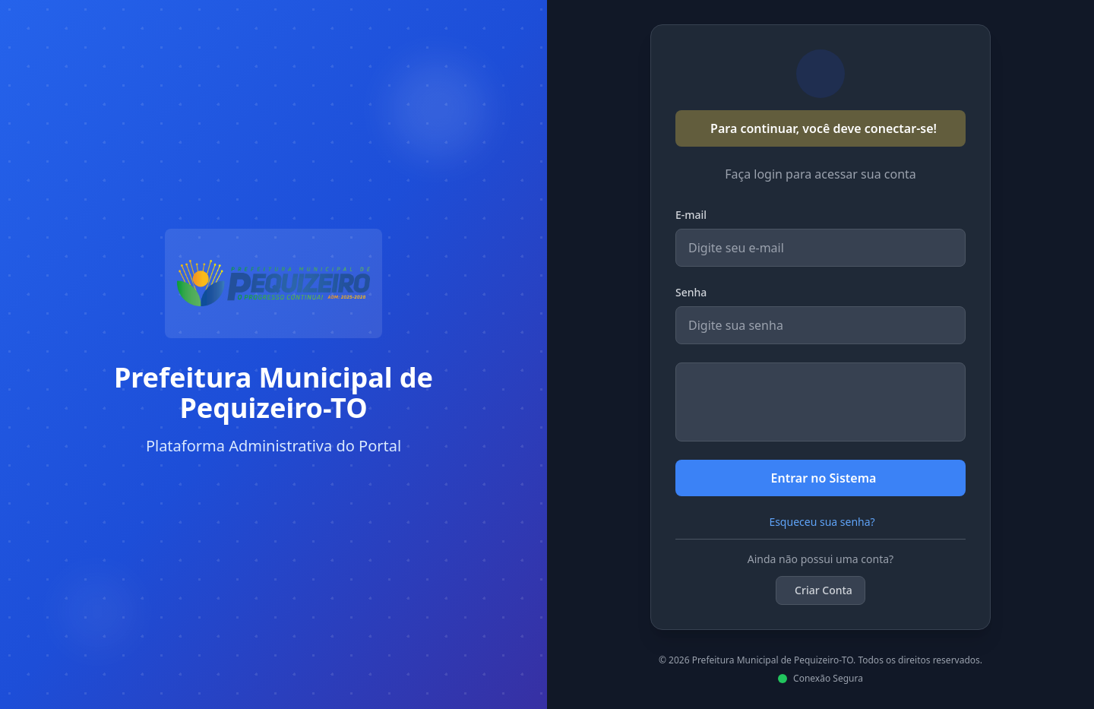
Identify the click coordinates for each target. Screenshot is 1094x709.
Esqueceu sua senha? (821, 521)
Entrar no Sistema (824, 478)
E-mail (691, 214)
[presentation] (820, 402)
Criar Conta (823, 590)
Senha (691, 292)
